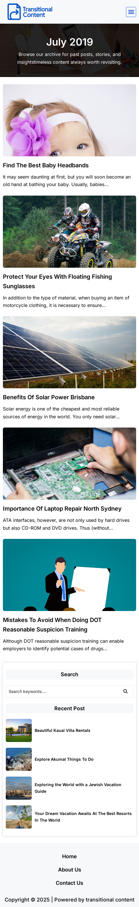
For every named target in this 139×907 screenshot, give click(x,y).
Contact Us (69, 883)
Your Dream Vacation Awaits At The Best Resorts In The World (83, 816)
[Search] (62, 691)
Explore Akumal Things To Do (64, 759)
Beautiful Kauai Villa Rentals (62, 730)
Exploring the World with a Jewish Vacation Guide (78, 788)
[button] (131, 12)
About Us (69, 870)
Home (69, 856)
